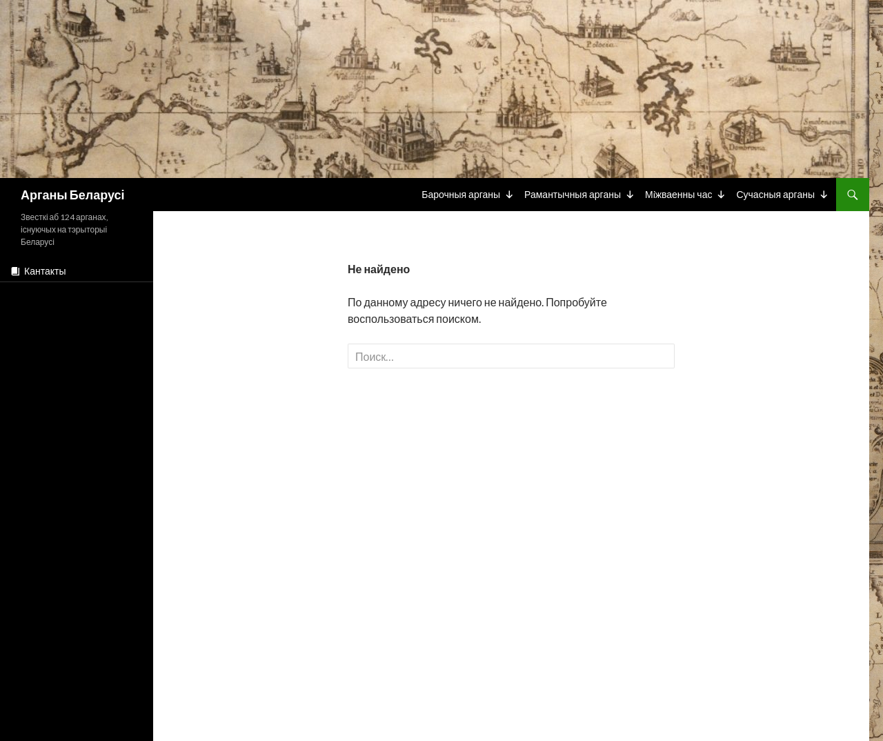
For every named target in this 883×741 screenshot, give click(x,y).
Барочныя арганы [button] (460, 194)
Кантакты (45, 271)
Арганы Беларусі (72, 194)
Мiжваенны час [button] (679, 194)
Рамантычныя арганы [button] (572, 194)
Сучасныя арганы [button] (775, 194)
